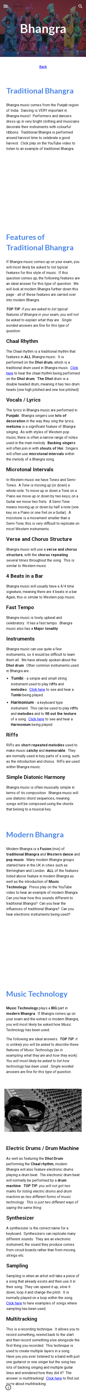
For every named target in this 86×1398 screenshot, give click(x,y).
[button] (5, 6)
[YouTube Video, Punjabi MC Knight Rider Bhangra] (43, 953)
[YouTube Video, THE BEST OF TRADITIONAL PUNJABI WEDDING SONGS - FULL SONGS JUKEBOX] (43, 192)
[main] (43, 28)
